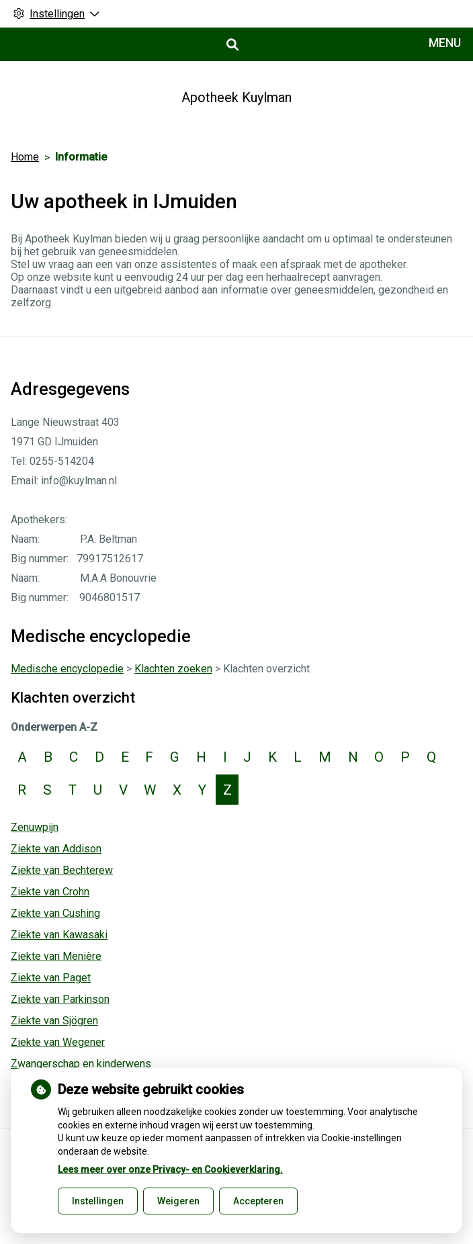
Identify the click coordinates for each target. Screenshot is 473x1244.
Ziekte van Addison (56, 848)
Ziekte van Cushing (55, 913)
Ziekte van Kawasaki (59, 934)
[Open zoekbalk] (231, 44)
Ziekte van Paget (51, 977)
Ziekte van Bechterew (62, 870)
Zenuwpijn (34, 827)
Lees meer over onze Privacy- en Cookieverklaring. (170, 1169)
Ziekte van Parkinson (60, 999)
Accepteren (258, 1201)
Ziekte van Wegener (58, 1042)
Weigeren (178, 1201)
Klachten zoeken (173, 668)
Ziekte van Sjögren (54, 1020)
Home (25, 156)
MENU (445, 43)
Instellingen (98, 1201)
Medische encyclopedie (67, 668)
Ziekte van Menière (56, 956)
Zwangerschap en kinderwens (81, 1063)
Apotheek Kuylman (236, 97)
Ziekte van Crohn (50, 891)
